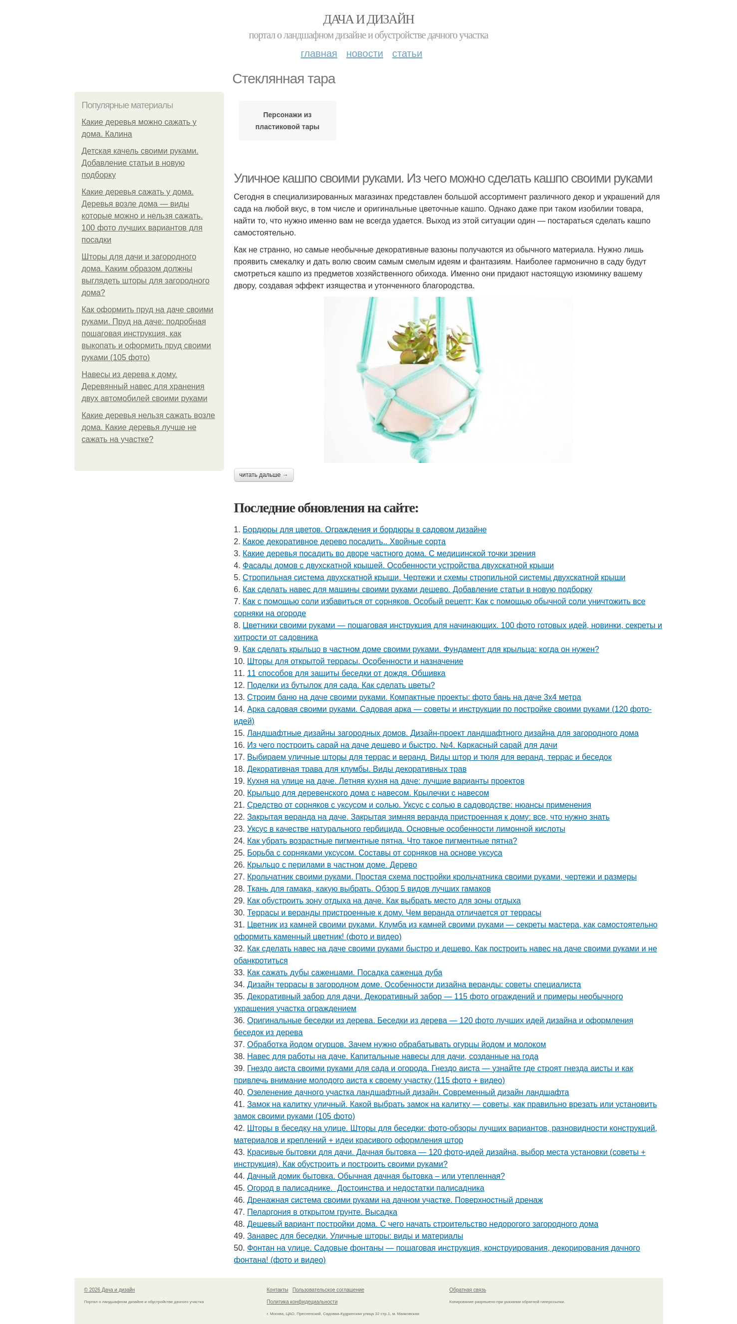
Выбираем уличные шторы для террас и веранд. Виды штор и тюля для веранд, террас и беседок (429, 757)
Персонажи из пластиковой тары (287, 121)
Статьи (407, 53)
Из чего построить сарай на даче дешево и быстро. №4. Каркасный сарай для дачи (402, 745)
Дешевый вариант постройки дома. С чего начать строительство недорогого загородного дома (422, 1224)
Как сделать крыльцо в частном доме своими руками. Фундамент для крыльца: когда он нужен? (421, 649)
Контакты (277, 1290)
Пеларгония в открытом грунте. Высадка (322, 1212)
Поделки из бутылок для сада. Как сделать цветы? (341, 685)
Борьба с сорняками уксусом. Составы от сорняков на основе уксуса (374, 853)
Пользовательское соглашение (328, 1290)
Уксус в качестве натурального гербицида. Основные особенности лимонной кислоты (406, 829)
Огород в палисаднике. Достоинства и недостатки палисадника (365, 1188)
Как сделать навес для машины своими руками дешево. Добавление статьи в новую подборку (417, 589)
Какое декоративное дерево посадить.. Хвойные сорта (344, 541)
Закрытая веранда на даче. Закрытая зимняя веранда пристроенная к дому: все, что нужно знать (428, 817)
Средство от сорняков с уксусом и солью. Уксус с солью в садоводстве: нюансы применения (419, 805)
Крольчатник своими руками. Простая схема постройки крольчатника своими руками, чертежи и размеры (442, 877)
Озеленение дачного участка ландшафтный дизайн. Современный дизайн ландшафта (408, 1092)
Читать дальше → (264, 474)
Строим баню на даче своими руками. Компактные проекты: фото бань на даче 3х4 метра (414, 697)
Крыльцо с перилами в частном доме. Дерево (332, 865)
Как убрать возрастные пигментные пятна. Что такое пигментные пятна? (382, 841)
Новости (364, 53)
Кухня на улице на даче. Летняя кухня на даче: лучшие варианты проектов (385, 781)
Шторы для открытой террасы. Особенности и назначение (355, 661)
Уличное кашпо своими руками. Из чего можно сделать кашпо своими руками (443, 178)
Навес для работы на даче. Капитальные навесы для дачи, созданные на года (392, 1056)
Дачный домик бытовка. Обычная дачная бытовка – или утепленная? (376, 1176)
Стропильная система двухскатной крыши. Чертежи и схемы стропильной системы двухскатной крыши (434, 577)
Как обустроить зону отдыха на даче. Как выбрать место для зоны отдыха (384, 900)
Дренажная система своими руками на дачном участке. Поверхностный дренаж (395, 1200)
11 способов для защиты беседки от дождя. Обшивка (346, 673)
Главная (319, 53)
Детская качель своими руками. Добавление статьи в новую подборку (140, 163)
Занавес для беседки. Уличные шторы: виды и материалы (355, 1236)
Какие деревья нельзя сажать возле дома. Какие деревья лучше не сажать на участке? (148, 427)
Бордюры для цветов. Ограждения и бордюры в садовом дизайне (365, 529)
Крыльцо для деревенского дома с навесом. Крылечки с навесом (368, 793)
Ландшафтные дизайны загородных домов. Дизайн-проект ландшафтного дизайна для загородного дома (443, 733)
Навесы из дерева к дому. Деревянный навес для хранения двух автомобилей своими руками (145, 386)
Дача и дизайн (368, 19)
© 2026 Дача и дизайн (109, 1290)
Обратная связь (468, 1290)
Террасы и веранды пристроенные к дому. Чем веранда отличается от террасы (394, 912)
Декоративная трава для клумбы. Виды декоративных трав (357, 769)
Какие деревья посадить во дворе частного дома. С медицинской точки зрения (389, 553)
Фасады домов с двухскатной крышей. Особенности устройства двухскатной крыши (398, 565)
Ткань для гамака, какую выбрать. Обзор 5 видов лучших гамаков (369, 888)
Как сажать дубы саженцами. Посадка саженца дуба (344, 972)
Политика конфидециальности (302, 1302)
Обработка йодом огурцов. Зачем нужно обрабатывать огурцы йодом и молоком (396, 1044)
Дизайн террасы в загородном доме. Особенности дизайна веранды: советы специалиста (414, 984)
